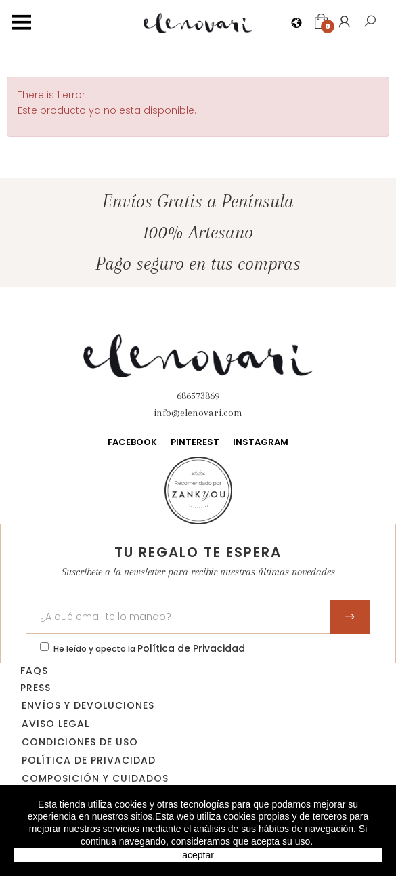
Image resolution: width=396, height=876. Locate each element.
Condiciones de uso (80, 742)
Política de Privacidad (191, 648)
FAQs (34, 670)
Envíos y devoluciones (88, 705)
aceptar (198, 855)
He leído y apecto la (149, 648)
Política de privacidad (89, 760)
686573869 (198, 396)
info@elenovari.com (198, 412)
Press (35, 687)
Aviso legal (55, 723)
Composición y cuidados (95, 778)
